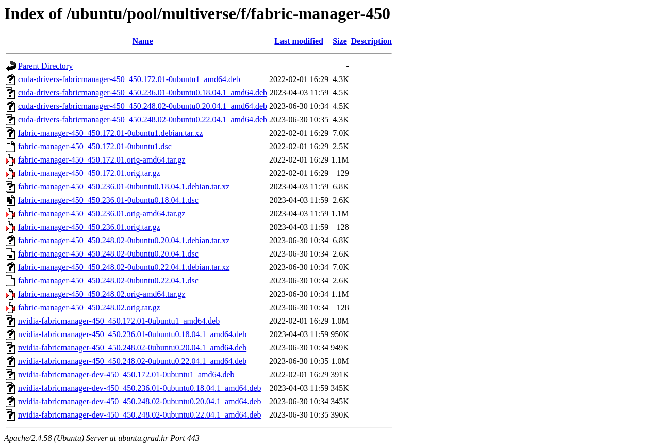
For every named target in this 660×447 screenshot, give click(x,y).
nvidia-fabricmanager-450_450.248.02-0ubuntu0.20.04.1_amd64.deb (132, 347)
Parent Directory (45, 65)
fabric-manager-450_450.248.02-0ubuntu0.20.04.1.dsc (108, 253)
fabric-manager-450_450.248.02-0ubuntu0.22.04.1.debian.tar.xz (123, 267)
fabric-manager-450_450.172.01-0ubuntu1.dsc (95, 146)
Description (371, 41)
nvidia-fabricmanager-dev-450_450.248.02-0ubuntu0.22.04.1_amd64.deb (139, 414)
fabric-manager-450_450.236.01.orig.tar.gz (89, 226)
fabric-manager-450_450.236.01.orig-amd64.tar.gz (101, 213)
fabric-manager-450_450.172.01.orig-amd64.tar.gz (101, 159)
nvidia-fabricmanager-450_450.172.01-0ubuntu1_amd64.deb (119, 320)
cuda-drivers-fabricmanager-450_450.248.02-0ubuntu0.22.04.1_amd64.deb (142, 119)
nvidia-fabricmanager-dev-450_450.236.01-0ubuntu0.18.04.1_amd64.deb (139, 388)
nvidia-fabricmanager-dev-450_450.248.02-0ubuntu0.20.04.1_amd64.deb (139, 401)
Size (340, 41)
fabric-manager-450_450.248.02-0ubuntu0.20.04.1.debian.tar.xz (123, 240)
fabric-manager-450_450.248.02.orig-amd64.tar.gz (101, 294)
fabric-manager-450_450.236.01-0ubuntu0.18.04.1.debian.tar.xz (123, 186)
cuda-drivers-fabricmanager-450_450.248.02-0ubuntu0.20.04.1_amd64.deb (142, 106)
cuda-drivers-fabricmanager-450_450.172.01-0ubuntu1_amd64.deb (129, 79)
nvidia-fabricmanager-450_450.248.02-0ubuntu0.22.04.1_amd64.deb (132, 361)
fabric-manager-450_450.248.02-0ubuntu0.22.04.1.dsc (108, 280)
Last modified (298, 41)
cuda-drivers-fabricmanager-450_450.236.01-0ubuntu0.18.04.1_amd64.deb (142, 92)
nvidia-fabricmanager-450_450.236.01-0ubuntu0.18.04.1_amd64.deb (132, 334)
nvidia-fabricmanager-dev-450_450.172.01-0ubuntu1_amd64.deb (126, 374)
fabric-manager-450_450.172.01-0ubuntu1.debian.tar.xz (110, 133)
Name (143, 41)
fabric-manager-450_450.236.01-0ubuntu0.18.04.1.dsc (108, 200)
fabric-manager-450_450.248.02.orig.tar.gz (89, 307)
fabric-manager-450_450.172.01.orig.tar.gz (89, 173)
